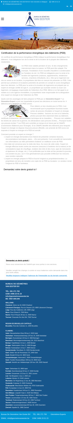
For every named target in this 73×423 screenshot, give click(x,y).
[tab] (25, 45)
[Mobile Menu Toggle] (2, 18)
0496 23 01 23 (55, 2)
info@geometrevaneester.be (13, 4)
